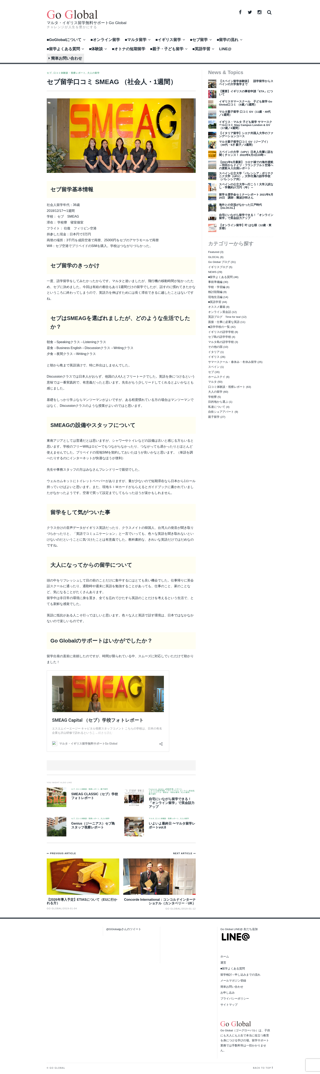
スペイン (214, 366)
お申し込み (227, 992)
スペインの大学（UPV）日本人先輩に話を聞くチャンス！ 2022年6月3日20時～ (246, 153)
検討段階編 (215, 292)
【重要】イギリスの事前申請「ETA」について (246, 93)
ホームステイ (216, 376)
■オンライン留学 (105, 40)
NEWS (161, 789)
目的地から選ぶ (218, 401)
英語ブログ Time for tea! (224, 316)
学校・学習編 (216, 287)
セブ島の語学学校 (219, 336)
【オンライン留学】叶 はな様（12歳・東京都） (245, 227)
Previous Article (63, 853)
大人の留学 (93, 73)
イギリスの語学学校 (157, 791)
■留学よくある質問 (63, 49)
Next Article (183, 853)
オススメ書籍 (216, 306)
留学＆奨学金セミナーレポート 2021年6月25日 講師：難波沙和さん (246, 196)
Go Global (173, 908)
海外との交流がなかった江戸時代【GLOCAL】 (240, 206)
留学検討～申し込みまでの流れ (240, 974)
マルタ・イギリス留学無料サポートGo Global (86, 23)
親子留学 (104, 789)
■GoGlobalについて (64, 40)
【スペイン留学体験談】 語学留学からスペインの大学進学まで (246, 83)
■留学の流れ (227, 40)
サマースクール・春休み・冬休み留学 (164, 792)
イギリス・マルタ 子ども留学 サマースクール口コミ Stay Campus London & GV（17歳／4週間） (245, 125)
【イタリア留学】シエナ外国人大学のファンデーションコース (246, 135)
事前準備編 (215, 282)
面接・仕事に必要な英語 (224, 322)
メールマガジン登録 (233, 980)
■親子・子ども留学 (166, 49)
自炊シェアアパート (221, 411)
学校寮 (212, 396)
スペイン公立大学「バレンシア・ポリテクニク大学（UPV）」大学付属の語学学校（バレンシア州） (246, 176)
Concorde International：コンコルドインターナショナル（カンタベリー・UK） (160, 901)
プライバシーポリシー (234, 998)
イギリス (178, 789)
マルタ (151, 818)
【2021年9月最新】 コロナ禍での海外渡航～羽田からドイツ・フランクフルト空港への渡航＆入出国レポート (246, 165)
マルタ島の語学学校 (221, 342)
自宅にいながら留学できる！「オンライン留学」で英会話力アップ (171, 802)
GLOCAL (213, 257)
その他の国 (215, 346)
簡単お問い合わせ (65, 58)
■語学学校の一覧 (219, 326)
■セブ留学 (199, 40)
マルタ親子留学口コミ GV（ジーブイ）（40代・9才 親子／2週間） (244, 143)
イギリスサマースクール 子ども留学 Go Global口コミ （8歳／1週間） (245, 103)
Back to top (262, 1068)
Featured (153, 789)
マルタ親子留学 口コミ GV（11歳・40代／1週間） (245, 113)
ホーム (224, 956)
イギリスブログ (172, 791)
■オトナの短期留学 (128, 49)
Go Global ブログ (219, 261)
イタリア (214, 352)
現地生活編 (215, 297)
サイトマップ (229, 1004)
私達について (216, 406)
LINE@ (225, 49)
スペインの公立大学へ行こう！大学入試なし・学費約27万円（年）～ (246, 186)
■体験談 (96, 49)
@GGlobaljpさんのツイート (123, 929)
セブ (49, 73)
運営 (223, 962)
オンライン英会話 (187, 791)
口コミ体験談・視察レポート (69, 73)
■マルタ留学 (136, 40)
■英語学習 (201, 49)
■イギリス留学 (168, 40)
